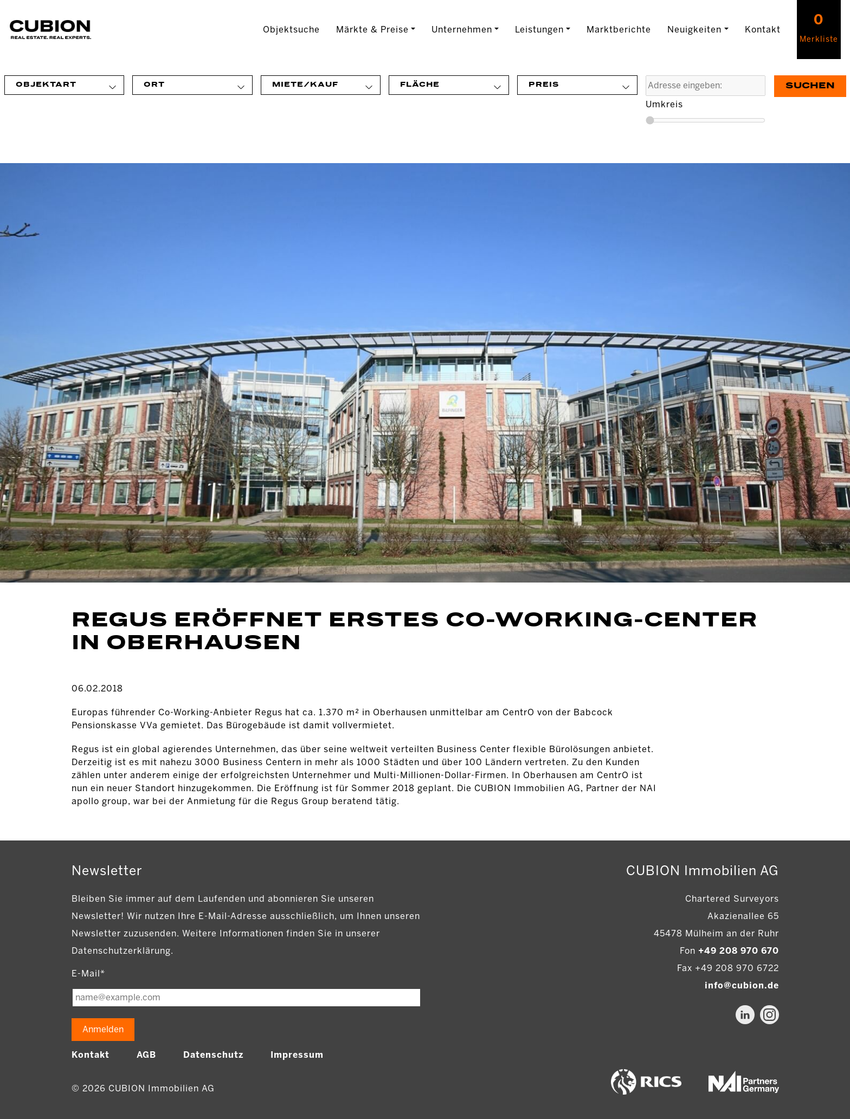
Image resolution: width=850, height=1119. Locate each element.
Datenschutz (213, 1055)
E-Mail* (88, 973)
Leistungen (539, 29)
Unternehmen (462, 29)
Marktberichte (619, 29)
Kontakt (763, 29)
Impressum (297, 1055)
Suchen (810, 86)
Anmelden (103, 1029)
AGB (146, 1055)
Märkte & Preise (372, 29)
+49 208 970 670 (738, 951)
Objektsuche (291, 29)
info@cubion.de (742, 985)
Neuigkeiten (694, 29)
